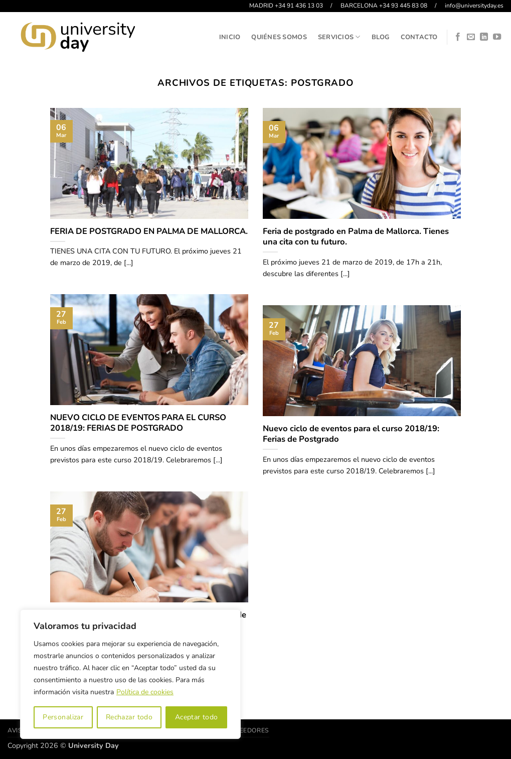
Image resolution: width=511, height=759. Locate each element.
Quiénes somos (278, 37)
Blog (381, 37)
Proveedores (245, 730)
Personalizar (63, 717)
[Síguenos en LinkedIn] (484, 37)
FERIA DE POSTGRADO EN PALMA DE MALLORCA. (149, 231)
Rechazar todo (129, 717)
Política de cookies (145, 692)
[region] (130, 674)
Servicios (339, 37)
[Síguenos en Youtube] (497, 37)
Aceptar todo (196, 717)
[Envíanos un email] (471, 37)
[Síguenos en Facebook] (458, 37)
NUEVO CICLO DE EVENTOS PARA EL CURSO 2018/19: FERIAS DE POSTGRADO (138, 423)
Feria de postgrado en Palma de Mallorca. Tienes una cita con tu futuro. (356, 236)
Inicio (230, 37)
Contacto (419, 37)
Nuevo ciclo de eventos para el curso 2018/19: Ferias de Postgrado (351, 434)
